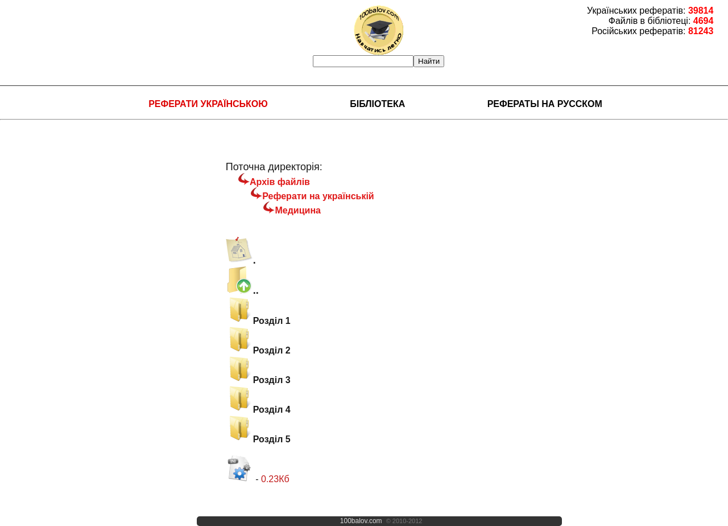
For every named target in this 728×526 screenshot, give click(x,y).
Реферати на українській (318, 196)
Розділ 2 (258, 350)
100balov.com (361, 521)
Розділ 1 (258, 321)
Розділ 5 (258, 439)
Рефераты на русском (544, 104)
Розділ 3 (258, 380)
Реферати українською (208, 104)
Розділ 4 (258, 409)
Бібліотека (377, 104)
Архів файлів (280, 182)
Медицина (297, 210)
